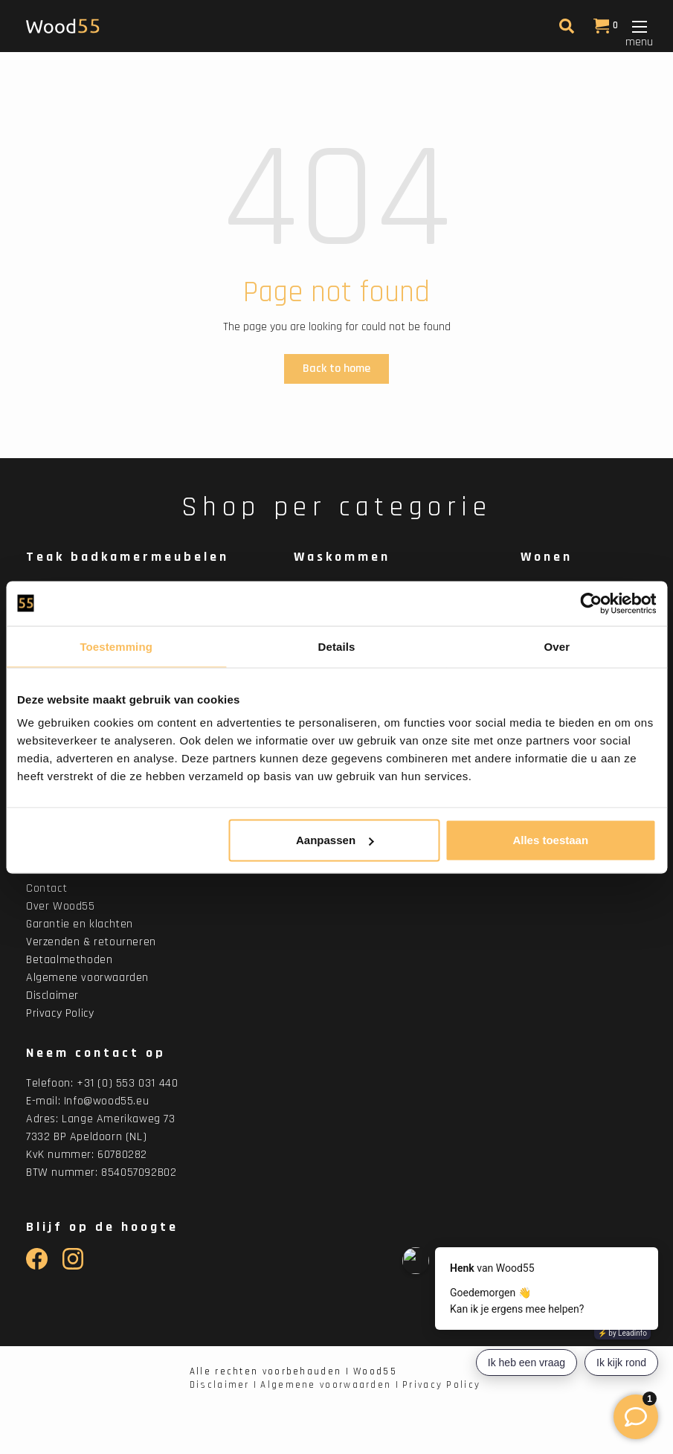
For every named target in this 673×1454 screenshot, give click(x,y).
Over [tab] (557, 646)
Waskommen (342, 556)
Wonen (547, 556)
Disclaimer (52, 995)
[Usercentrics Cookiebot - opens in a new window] (591, 603)
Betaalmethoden (69, 960)
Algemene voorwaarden (87, 977)
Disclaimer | (224, 1385)
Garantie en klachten (79, 924)
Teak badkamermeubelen (127, 556)
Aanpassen (334, 840)
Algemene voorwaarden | (329, 1385)
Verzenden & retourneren (91, 942)
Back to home (336, 368)
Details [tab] (336, 646)
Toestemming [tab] (116, 646)
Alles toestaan (550, 840)
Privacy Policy (60, 1013)
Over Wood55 (60, 906)
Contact (46, 888)
